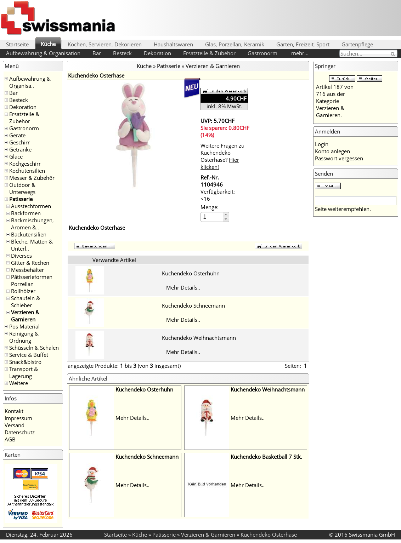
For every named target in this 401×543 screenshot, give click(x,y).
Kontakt (14, 411)
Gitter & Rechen (30, 262)
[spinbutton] (212, 216)
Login (321, 144)
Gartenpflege (357, 44)
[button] (226, 214)
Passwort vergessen (339, 158)
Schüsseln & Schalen (34, 347)
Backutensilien (28, 234)
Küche (48, 43)
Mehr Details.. (183, 287)
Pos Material (24, 326)
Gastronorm (262, 53)
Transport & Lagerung (23, 372)
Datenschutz (20, 432)
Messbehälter (27, 269)
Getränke (20, 149)
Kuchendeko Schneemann (193, 305)
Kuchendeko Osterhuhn (191, 273)
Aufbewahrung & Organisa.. (30, 82)
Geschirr (19, 142)
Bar (96, 53)
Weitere (18, 383)
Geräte (17, 135)
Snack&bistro (25, 361)
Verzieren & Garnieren (25, 316)
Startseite (17, 44)
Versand (14, 425)
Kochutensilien (27, 170)
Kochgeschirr (25, 163)
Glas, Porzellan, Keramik (234, 44)
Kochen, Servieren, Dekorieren (105, 44)
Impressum (18, 418)
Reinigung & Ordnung (24, 337)
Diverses (21, 255)
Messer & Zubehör (32, 177)
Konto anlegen (332, 151)
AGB (10, 439)
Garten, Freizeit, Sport (302, 44)
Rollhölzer (23, 291)
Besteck (122, 53)
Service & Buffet (28, 354)
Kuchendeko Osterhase (269, 534)
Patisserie (21, 198)
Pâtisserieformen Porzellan (31, 280)
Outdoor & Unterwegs (22, 188)
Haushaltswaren (173, 44)
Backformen (26, 213)
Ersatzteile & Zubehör (209, 53)
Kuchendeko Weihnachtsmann (199, 337)
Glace (16, 156)
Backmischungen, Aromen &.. (32, 224)
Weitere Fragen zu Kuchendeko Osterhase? (222, 156)
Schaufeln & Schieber (25, 302)
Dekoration (157, 53)
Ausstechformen (31, 206)
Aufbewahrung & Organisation (43, 53)
